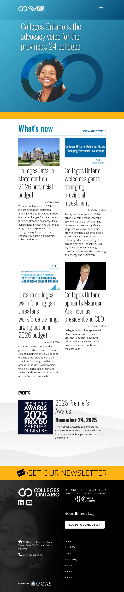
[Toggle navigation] (101, 8)
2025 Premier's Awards (72, 407)
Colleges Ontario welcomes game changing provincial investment (83, 186)
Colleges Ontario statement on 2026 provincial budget (36, 182)
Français (69, 577)
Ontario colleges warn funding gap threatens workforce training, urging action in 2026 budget (38, 315)
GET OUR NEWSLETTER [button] (67, 473)
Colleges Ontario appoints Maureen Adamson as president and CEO (84, 307)
